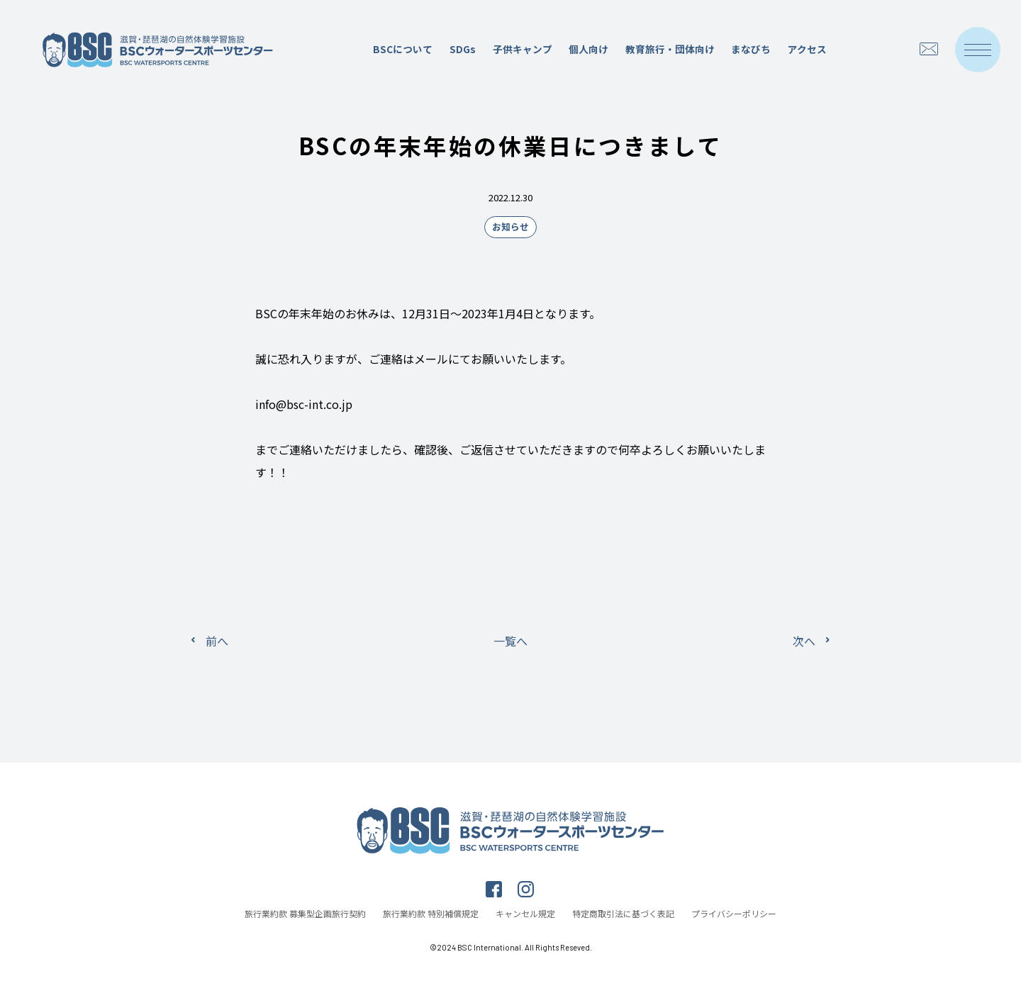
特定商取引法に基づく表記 (623, 913)
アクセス (807, 49)
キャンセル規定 (525, 913)
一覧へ (510, 640)
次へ (804, 640)
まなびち (751, 49)
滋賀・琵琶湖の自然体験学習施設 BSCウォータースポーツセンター (158, 49)
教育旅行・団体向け (670, 49)
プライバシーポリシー (733, 913)
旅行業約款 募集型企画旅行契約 (305, 913)
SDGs (463, 49)
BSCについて (403, 49)
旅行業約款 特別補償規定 (431, 913)
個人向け (588, 49)
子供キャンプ (522, 49)
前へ (217, 640)
